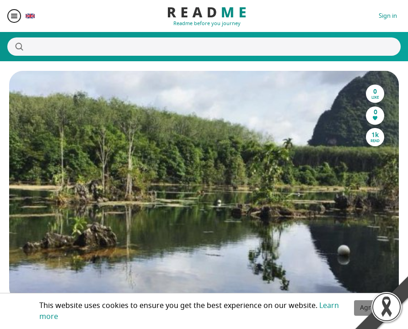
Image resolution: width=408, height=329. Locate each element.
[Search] (204, 46)
